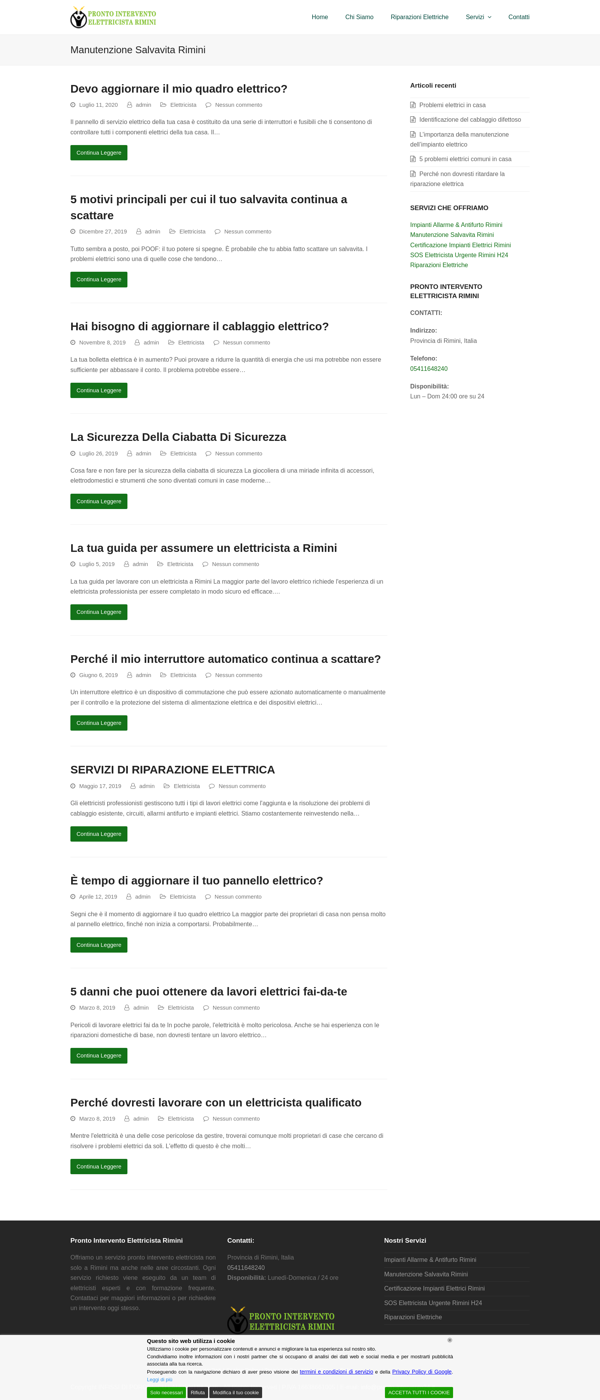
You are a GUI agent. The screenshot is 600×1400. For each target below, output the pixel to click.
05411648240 (429, 369)
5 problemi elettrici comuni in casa (465, 159)
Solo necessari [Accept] (166, 1392)
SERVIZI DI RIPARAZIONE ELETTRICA (172, 769)
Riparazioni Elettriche (439, 265)
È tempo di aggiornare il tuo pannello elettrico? (196, 880)
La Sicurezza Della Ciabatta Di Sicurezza (178, 437)
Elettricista (183, 105)
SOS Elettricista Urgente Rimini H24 (459, 255)
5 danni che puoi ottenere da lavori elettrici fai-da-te (208, 991)
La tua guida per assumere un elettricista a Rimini (203, 548)
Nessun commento (238, 105)
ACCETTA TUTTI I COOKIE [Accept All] (419, 1392)
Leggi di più (160, 1379)
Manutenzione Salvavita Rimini (452, 235)
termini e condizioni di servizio (336, 1372)
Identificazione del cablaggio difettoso (470, 119)
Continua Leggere (99, 153)
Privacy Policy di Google (422, 1372)
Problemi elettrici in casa (452, 105)
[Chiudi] (450, 1340)
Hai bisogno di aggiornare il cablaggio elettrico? (199, 326)
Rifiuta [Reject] (198, 1392)
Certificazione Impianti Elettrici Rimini (460, 245)
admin (143, 105)
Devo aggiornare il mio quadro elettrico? (178, 88)
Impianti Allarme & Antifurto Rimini (456, 225)
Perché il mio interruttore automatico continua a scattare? (225, 659)
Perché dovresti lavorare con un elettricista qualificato (216, 1102)
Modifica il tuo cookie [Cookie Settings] (236, 1392)
